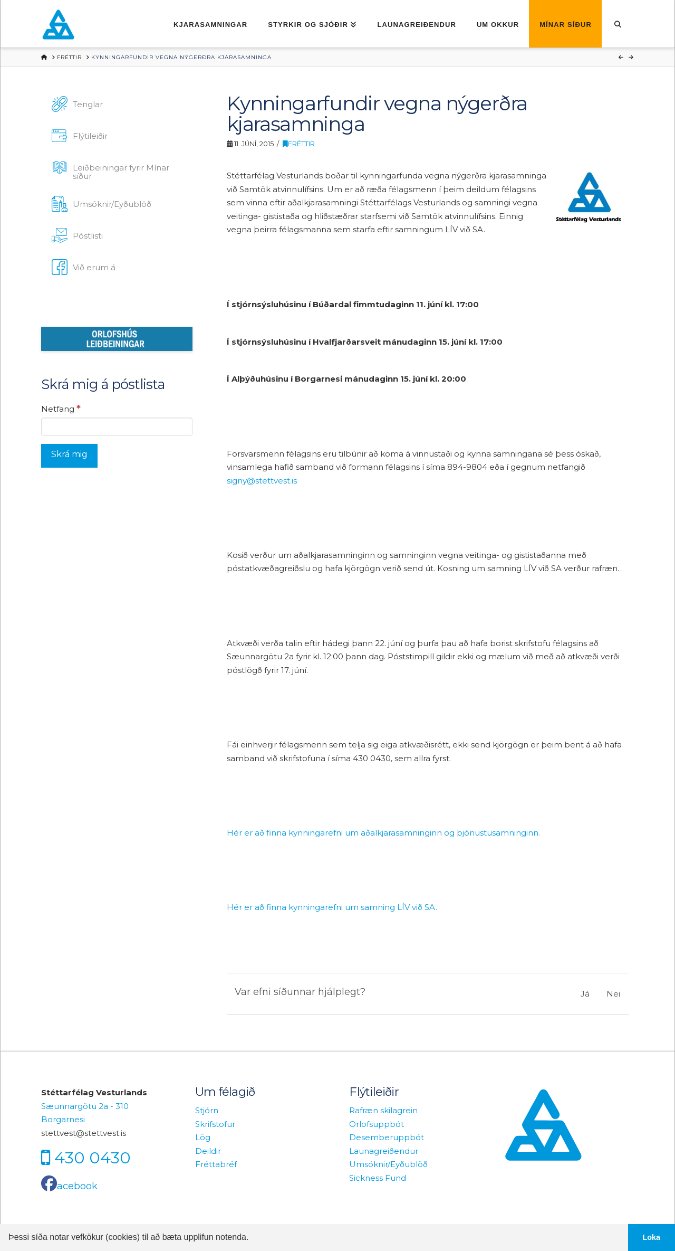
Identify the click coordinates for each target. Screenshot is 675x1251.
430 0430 (92, 1158)
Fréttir (299, 144)
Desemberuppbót (386, 1137)
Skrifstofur (215, 1124)
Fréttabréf (216, 1164)
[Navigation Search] (618, 24)
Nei (613, 994)
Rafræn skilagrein (383, 1110)
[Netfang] (116, 426)
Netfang (61, 408)
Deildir (208, 1151)
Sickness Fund (377, 1178)
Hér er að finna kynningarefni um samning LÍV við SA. (332, 907)
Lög (202, 1137)
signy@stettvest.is (262, 481)
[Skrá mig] (69, 456)
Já (585, 994)
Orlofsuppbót (376, 1124)
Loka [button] (652, 1237)
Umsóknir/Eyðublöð (388, 1164)
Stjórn (206, 1110)
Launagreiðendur (383, 1151)
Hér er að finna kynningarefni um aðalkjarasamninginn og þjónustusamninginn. (383, 833)
